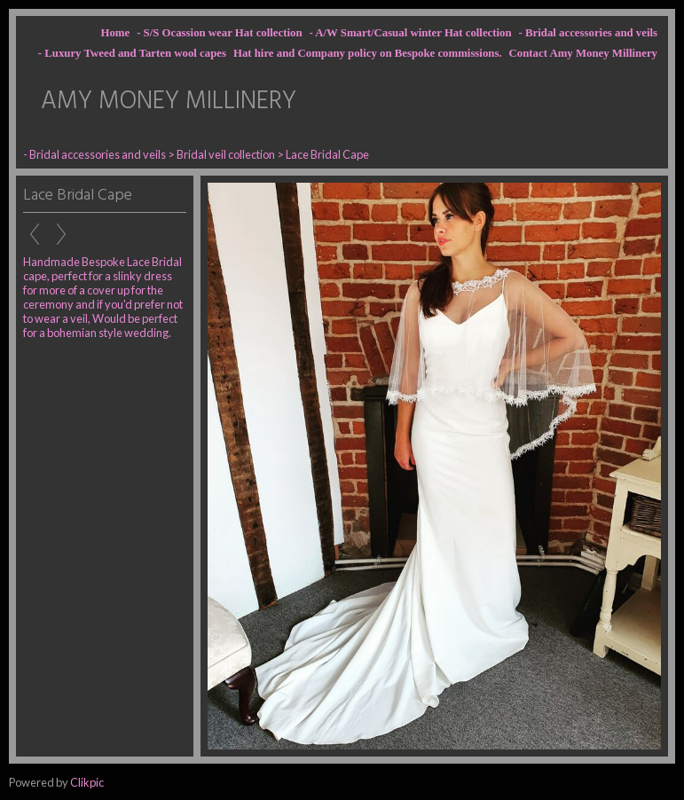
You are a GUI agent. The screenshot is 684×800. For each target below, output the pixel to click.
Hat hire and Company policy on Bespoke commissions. (367, 53)
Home (115, 33)
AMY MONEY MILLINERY (168, 102)
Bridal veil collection (227, 154)
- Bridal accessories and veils (588, 33)
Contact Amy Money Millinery (583, 53)
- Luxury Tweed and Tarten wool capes (132, 53)
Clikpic (87, 782)
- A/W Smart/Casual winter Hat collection (411, 33)
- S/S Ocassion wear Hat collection (219, 33)
